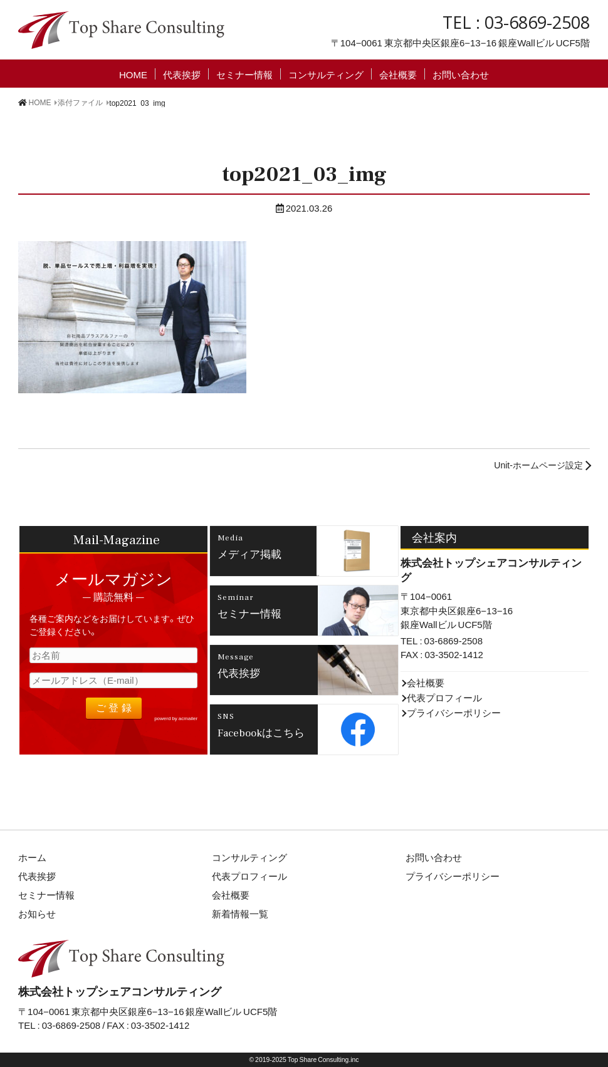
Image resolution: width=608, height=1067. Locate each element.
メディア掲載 (249, 553)
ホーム (32, 857)
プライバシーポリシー (454, 712)
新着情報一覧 (240, 913)
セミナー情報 (244, 74)
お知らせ (37, 913)
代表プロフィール (444, 697)
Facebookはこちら (261, 732)
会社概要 (398, 74)
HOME (133, 74)
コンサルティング (326, 74)
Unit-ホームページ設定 (538, 464)
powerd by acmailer (175, 718)
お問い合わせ (460, 74)
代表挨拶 (182, 74)
